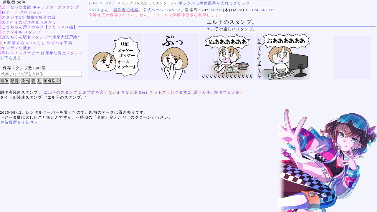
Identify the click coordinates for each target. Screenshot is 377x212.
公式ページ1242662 (161, 10)
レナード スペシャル (21, 12)
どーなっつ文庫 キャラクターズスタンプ (40, 7)
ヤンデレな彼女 (16, 48)
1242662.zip (263, 10)
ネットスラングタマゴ (170, 92)
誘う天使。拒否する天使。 (219, 92)
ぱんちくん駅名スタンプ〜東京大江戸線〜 (42, 37)
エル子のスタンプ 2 (62, 92)
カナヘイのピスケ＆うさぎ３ (29, 22)
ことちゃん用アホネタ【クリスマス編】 (39, 27)
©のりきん (99, 10)
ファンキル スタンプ (21, 32)
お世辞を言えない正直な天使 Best (115, 92)
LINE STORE (101, 3)
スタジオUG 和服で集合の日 (29, 17)
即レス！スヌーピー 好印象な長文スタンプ (42, 53)
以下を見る (11, 58)
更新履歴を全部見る (19, 122)
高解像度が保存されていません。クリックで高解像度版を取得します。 (156, 15)
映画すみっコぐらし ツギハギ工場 (37, 42)
